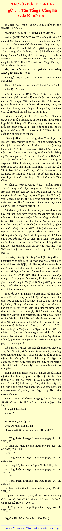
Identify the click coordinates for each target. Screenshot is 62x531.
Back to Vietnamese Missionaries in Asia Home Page (32, 528)
